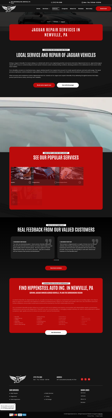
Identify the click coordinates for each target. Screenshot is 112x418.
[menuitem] (39, 8)
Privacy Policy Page (9, 415)
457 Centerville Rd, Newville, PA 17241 (20, 2)
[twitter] (85, 379)
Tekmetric (100, 414)
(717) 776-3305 (57, 2)
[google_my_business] (89, 379)
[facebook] (82, 379)
